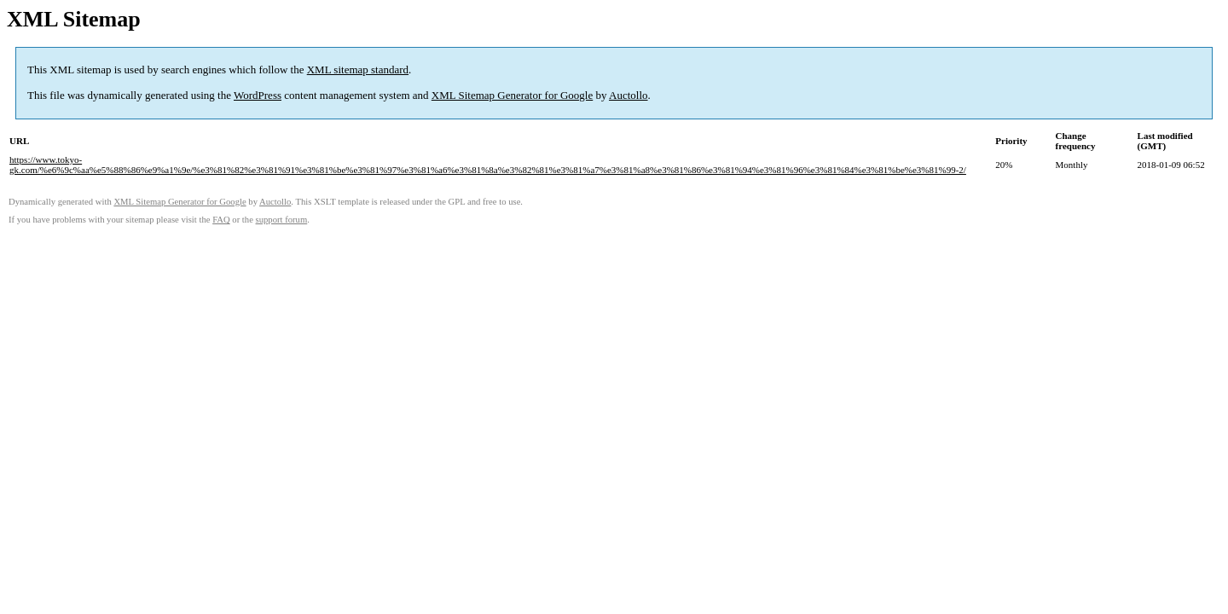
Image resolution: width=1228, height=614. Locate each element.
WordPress (257, 95)
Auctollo (628, 95)
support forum (282, 219)
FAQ (221, 219)
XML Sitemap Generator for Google (512, 95)
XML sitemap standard (357, 69)
